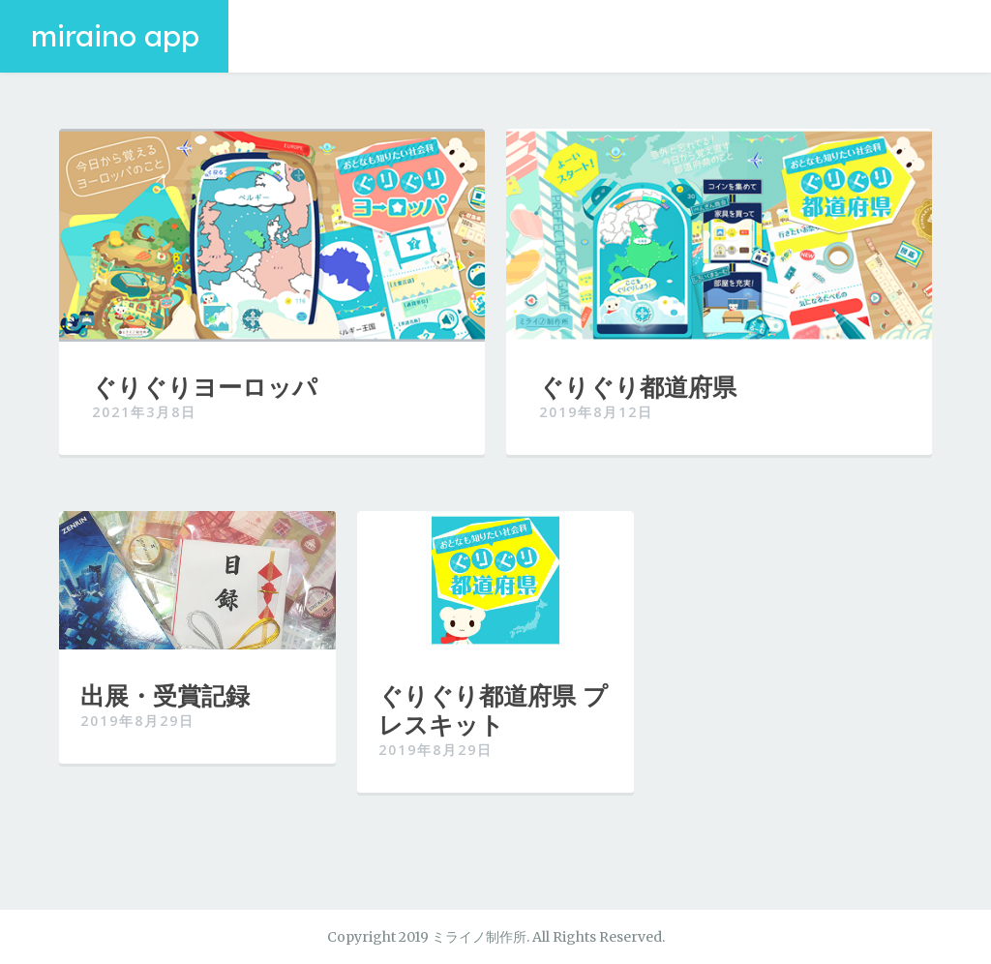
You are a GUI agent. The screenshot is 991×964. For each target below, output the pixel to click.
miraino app (115, 35)
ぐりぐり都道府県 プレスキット (493, 709)
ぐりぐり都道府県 (637, 386)
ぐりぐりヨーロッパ (204, 386)
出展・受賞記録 (165, 694)
